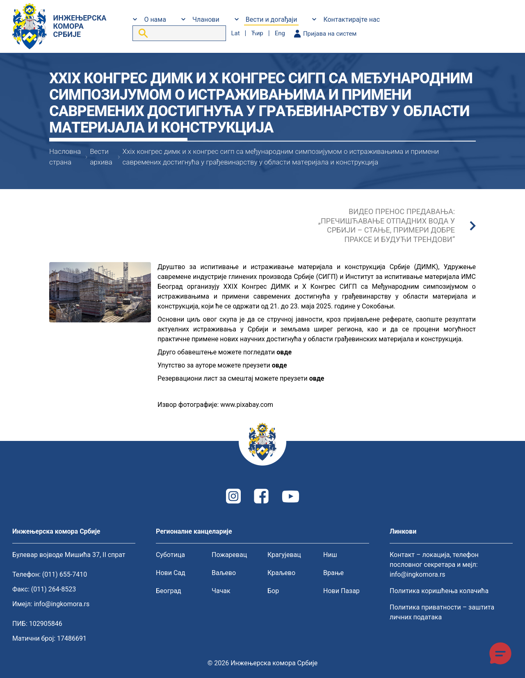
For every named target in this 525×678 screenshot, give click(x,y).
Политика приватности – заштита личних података (442, 612)
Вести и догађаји (271, 19)
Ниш (330, 555)
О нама (155, 19)
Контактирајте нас (351, 19)
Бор (273, 591)
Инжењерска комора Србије (274, 663)
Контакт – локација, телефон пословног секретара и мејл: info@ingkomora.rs (434, 564)
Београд (168, 591)
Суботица (170, 555)
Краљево (281, 573)
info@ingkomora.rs (62, 604)
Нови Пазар (341, 591)
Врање (333, 573)
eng (280, 33)
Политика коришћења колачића (439, 591)
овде (284, 352)
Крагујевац (284, 555)
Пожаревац (229, 555)
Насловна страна (65, 156)
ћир (257, 33)
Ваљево (224, 573)
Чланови (205, 19)
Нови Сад (170, 573)
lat (235, 33)
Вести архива (101, 156)
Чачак (221, 591)
